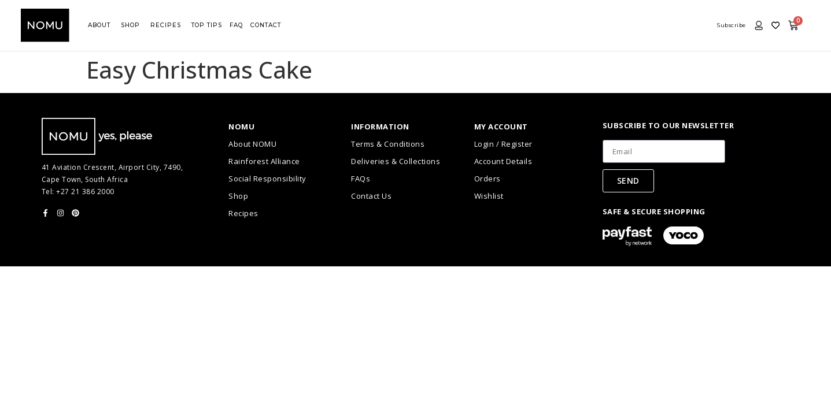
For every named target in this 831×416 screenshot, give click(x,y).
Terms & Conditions (387, 144)
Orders (487, 178)
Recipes (243, 213)
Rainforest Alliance (264, 161)
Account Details (503, 161)
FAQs (360, 178)
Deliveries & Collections (395, 161)
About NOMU (252, 144)
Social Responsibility (267, 178)
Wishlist (489, 196)
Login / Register (503, 144)
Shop (238, 196)
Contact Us (371, 196)
